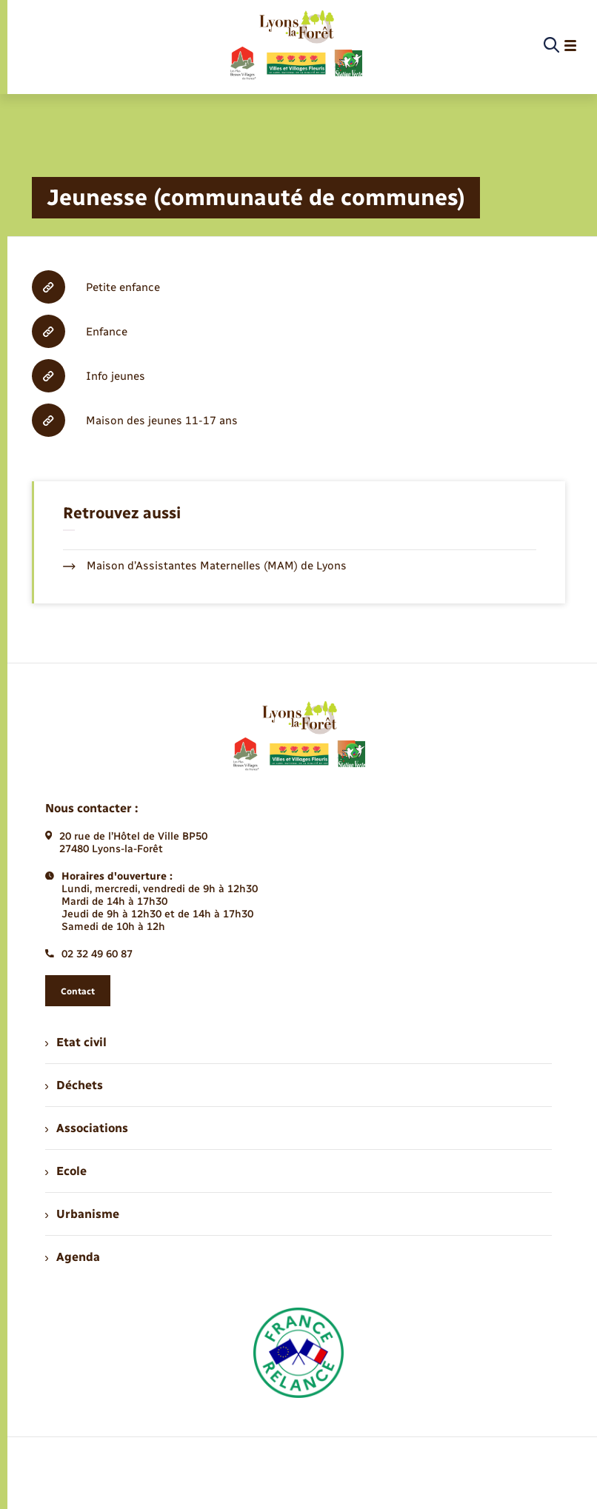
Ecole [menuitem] (66, 1171)
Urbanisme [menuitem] (82, 1214)
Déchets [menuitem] (74, 1085)
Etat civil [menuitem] (76, 1042)
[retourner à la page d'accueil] (295, 46)
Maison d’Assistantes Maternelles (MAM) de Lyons (205, 565)
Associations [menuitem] (86, 1128)
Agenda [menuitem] (72, 1257)
